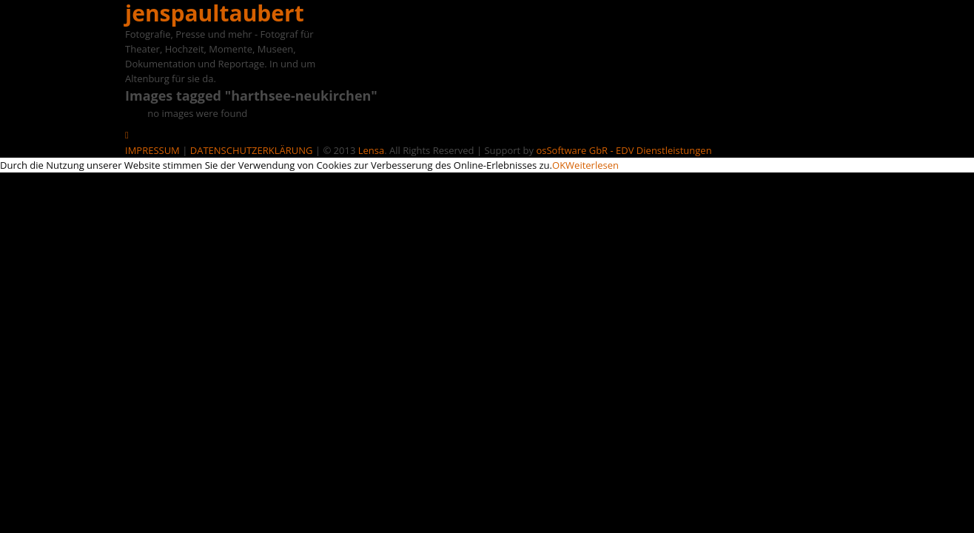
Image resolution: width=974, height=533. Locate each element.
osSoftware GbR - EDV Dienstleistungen (623, 150)
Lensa (371, 150)
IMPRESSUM (152, 150)
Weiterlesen (592, 165)
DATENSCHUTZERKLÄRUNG (251, 150)
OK (558, 165)
